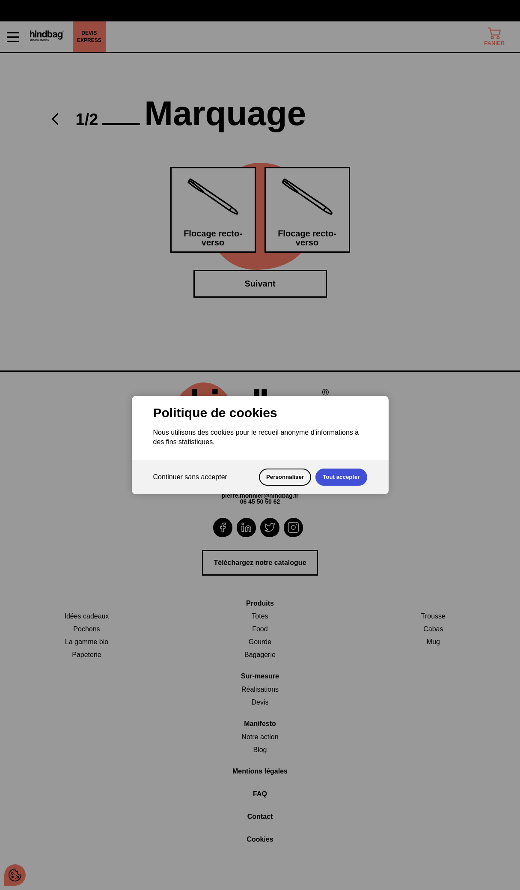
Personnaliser (285, 477)
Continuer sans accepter (190, 477)
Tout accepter (341, 477)
